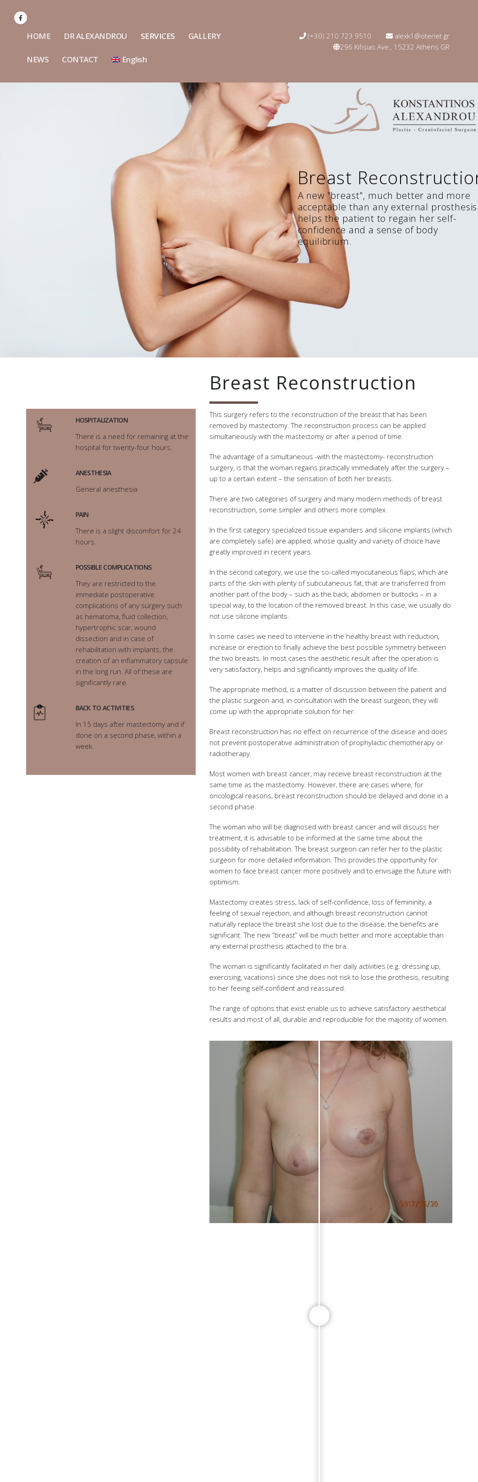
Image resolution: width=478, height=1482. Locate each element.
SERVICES (158, 36)
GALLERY (204, 36)
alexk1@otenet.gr (418, 35)
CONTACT (80, 59)
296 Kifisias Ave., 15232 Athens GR (391, 46)
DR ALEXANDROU (95, 36)
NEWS (38, 59)
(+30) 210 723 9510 (335, 35)
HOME (38, 36)
